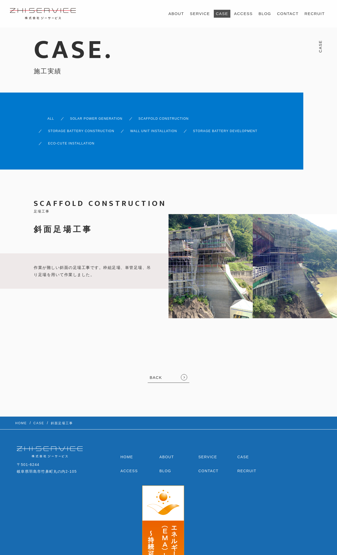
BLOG (265, 13)
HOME (127, 443)
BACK (156, 363)
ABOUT (176, 13)
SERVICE (200, 13)
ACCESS (243, 13)
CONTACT (288, 13)
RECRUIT (314, 13)
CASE (222, 13)
